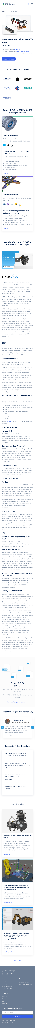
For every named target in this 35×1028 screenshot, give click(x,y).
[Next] (32, 727)
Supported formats (24, 982)
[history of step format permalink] (23, 591)
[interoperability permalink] (14, 431)
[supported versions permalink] (19, 358)
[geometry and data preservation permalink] (27, 446)
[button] (17, 754)
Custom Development (7, 986)
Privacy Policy (5, 1022)
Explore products (9, 59)
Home (3, 11)
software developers (22, 52)
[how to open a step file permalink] (22, 549)
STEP (4, 343)
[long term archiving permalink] (18, 465)
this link (8, 421)
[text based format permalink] (17, 511)
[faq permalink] (6, 533)
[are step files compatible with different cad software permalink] (14, 576)
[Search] (28, 4)
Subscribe (18, 1016)
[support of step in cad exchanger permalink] (3, 398)
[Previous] (2, 727)
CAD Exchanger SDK (7, 988)
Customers (4, 996)
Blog (3, 1001)
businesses (28, 54)
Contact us (4, 1003)
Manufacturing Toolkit (7, 984)
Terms (11, 1022)
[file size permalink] (9, 482)
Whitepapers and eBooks (25, 984)
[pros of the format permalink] (18, 427)
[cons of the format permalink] (19, 478)
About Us (4, 999)
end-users (17, 49)
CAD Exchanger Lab (7, 991)
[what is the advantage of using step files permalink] (7, 539)
